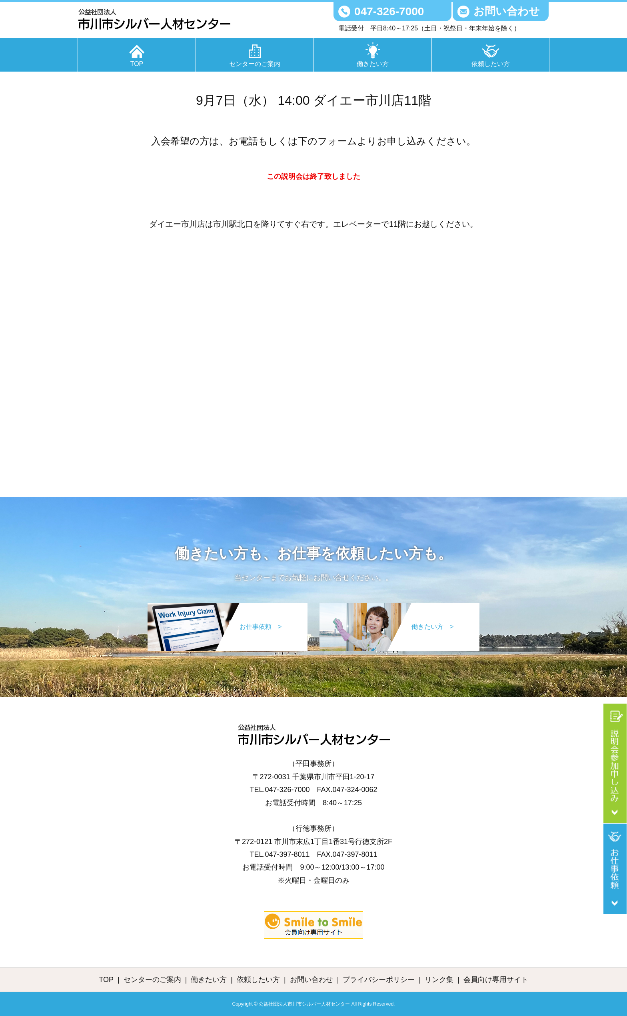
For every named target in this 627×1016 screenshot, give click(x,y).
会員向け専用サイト (495, 980)
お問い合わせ (506, 11)
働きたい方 (373, 63)
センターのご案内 (254, 63)
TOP (137, 63)
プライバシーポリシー (379, 980)
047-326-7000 (389, 11)
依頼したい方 (490, 63)
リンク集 (439, 980)
